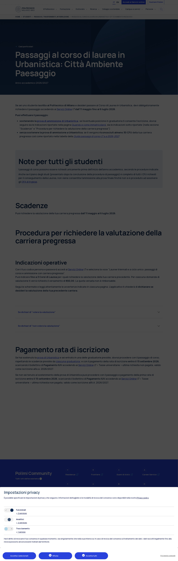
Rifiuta (55, 556)
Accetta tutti (91, 556)
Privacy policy (143, 498)
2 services (21, 513)
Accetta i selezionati (19, 556)
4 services (21, 522)
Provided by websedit (167, 556)
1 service (20, 532)
